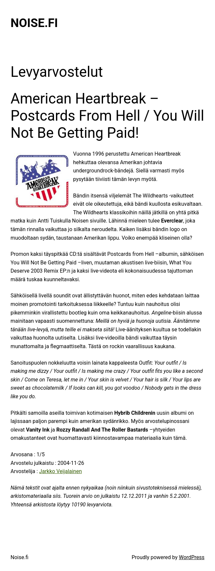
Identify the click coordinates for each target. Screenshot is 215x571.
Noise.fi (34, 23)
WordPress (191, 557)
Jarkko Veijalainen (60, 471)
